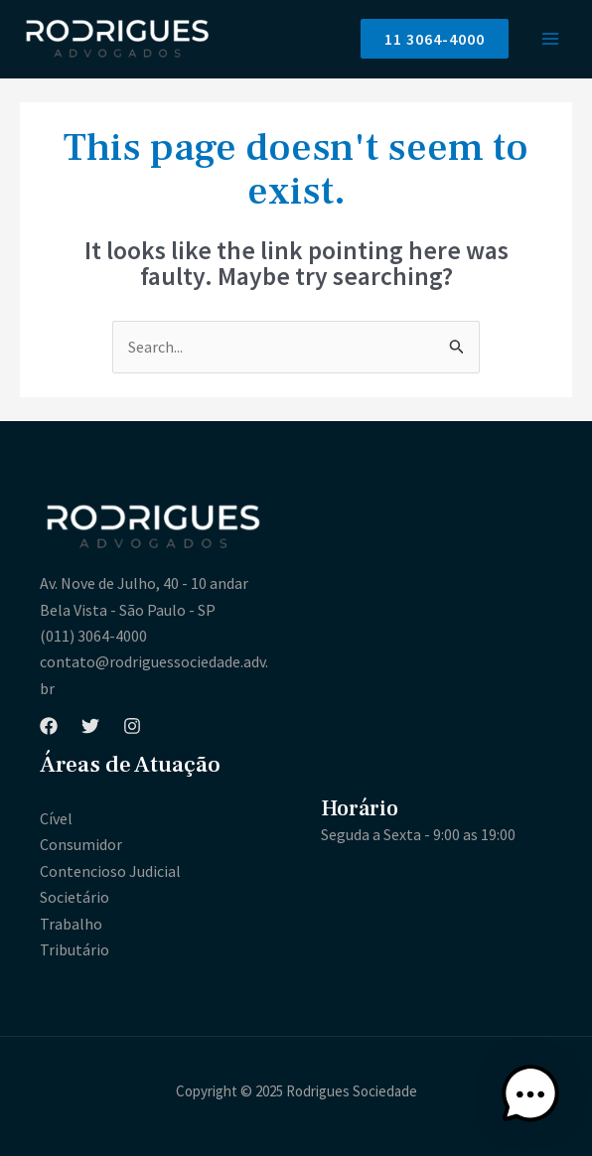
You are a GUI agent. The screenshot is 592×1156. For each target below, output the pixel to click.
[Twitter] (90, 726)
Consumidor (81, 844)
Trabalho (71, 924)
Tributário (74, 949)
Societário (74, 897)
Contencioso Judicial (110, 871)
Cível (56, 818)
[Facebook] (49, 726)
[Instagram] (132, 726)
